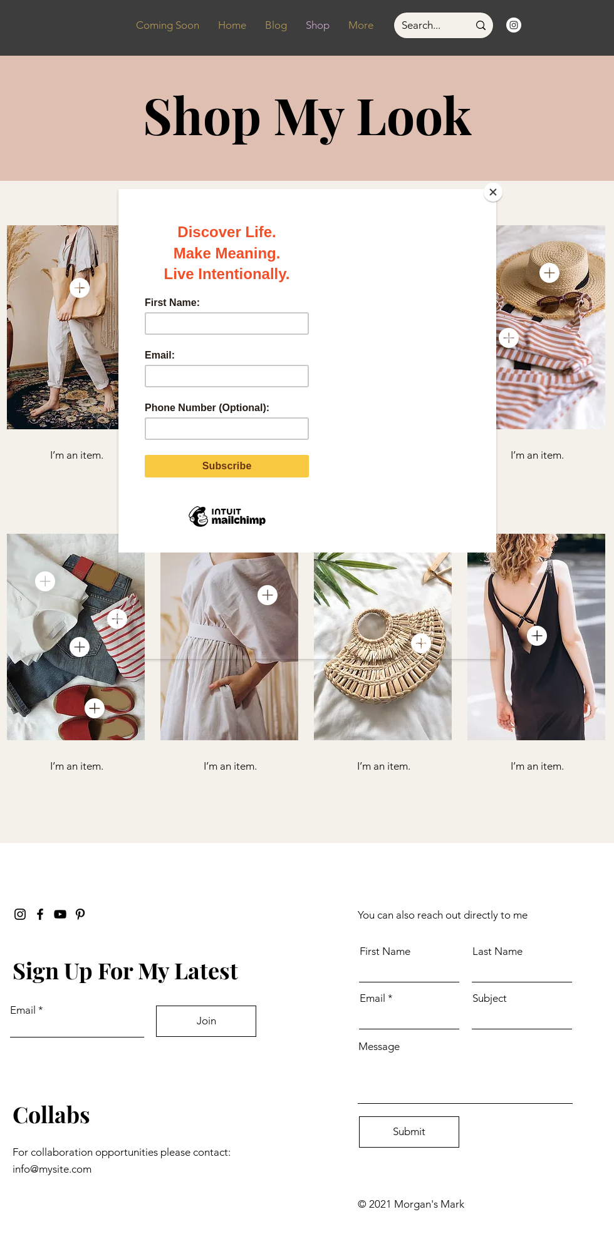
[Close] (493, 192)
